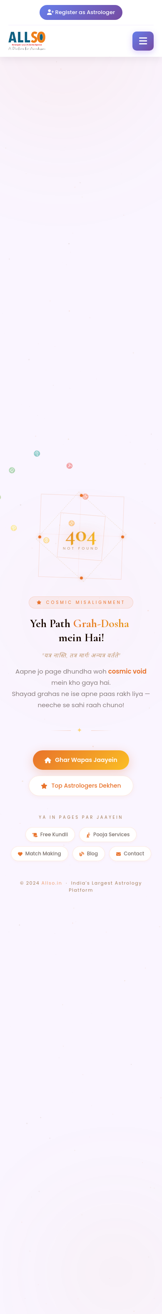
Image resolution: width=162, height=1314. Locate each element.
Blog (89, 855)
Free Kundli (50, 836)
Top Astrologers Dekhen (81, 786)
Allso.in (52, 886)
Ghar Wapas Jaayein (81, 760)
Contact (130, 855)
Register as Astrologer (81, 12)
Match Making (39, 855)
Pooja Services (108, 836)
